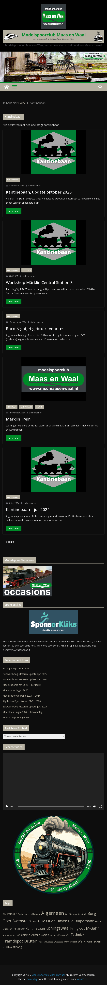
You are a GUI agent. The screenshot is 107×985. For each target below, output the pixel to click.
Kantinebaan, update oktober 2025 (39, 192)
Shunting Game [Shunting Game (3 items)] (39, 934)
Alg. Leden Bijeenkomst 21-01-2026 (22, 701)
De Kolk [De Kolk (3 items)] (35, 921)
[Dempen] (94, 806)
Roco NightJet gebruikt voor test (36, 328)
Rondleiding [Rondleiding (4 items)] (23, 934)
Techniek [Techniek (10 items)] (77, 934)
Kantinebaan (12, 180)
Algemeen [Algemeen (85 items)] (52, 913)
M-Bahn (39, 407)
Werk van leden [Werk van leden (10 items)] (89, 941)
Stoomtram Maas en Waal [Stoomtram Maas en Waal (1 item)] (59, 935)
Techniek (27, 270)
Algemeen (11, 407)
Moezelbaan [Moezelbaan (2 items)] (9, 934)
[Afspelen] (7, 806)
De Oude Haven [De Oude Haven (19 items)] (54, 920)
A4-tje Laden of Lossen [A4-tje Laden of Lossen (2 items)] (29, 914)
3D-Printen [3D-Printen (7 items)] (10, 914)
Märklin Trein (18, 419)
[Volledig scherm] (100, 806)
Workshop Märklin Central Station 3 (39, 282)
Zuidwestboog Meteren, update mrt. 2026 (25, 679)
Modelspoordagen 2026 (15, 690)
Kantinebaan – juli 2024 (28, 509)
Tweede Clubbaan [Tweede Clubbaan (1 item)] (45, 942)
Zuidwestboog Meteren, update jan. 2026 (25, 706)
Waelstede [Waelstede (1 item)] (58, 942)
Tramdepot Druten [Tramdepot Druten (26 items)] (20, 941)
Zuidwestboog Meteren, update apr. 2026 (25, 673)
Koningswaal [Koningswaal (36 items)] (58, 928)
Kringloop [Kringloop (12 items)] (77, 928)
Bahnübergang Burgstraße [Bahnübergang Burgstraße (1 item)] (76, 914)
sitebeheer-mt (34, 185)
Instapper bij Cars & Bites (16, 668)
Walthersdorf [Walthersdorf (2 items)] (70, 941)
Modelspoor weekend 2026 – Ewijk (21, 695)
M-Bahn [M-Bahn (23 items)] (93, 928)
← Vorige (8, 542)
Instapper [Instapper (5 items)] (19, 928)
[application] (53, 781)
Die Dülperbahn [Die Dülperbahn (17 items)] (81, 920)
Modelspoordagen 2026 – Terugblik (22, 684)
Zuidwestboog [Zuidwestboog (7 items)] (12, 947)
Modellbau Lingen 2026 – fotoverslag (22, 712)
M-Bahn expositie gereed (16, 717)
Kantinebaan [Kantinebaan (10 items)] (35, 928)
